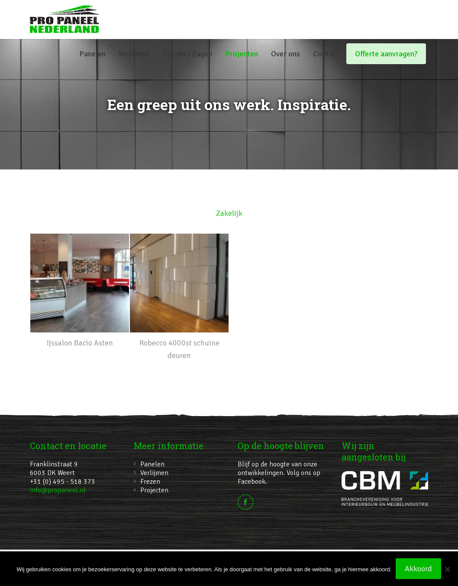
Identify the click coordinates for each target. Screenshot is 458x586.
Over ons (285, 54)
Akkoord (418, 569)
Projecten (241, 54)
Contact (326, 54)
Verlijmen (134, 54)
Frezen (150, 481)
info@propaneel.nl (58, 490)
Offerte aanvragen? (386, 54)
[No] (447, 569)
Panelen (92, 54)
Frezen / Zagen (187, 54)
